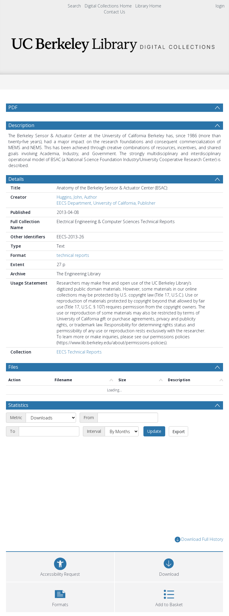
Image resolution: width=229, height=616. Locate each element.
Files (13, 367)
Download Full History (199, 539)
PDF (12, 107)
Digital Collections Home (108, 6)
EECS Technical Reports (79, 352)
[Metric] (51, 418)
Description (21, 125)
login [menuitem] (220, 6)
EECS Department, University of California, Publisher (106, 203)
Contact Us (114, 12)
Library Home (148, 6)
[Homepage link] (114, 43)
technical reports (73, 255)
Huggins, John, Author (77, 197)
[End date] (49, 431)
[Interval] (122, 431)
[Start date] (128, 418)
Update (154, 431)
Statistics (18, 405)
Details (16, 179)
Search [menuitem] (74, 6)
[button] (60, 596)
